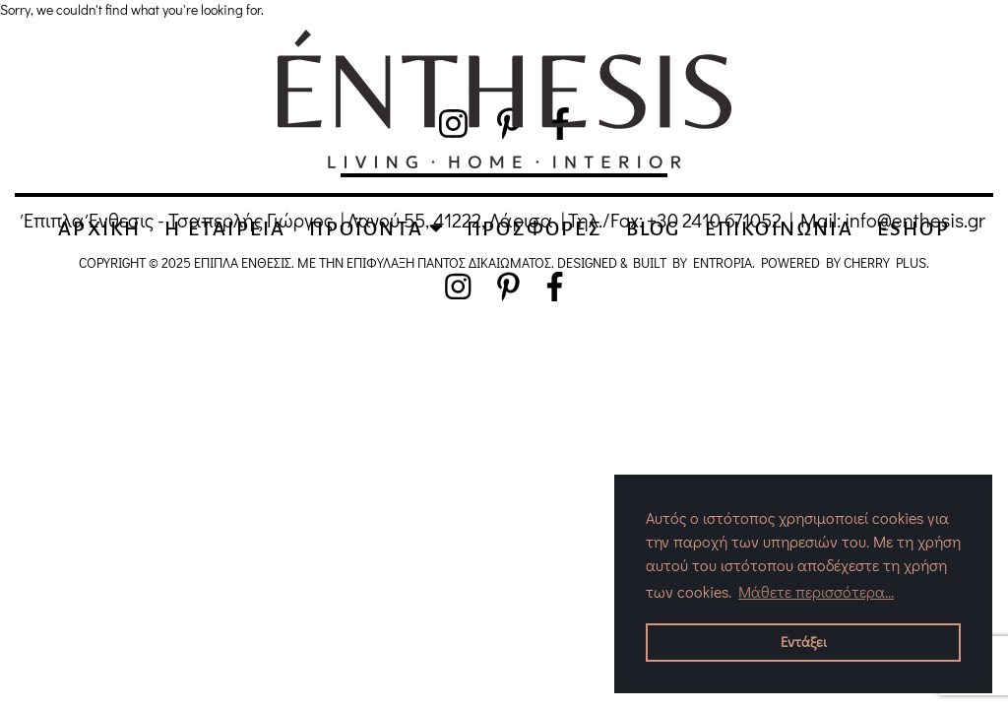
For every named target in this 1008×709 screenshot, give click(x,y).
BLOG (653, 228)
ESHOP (913, 228)
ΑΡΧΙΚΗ (99, 228)
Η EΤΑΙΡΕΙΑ (224, 228)
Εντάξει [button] (804, 641)
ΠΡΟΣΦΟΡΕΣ (534, 228)
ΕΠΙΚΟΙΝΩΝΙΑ (779, 228)
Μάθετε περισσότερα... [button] (816, 591)
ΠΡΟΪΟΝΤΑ (376, 228)
